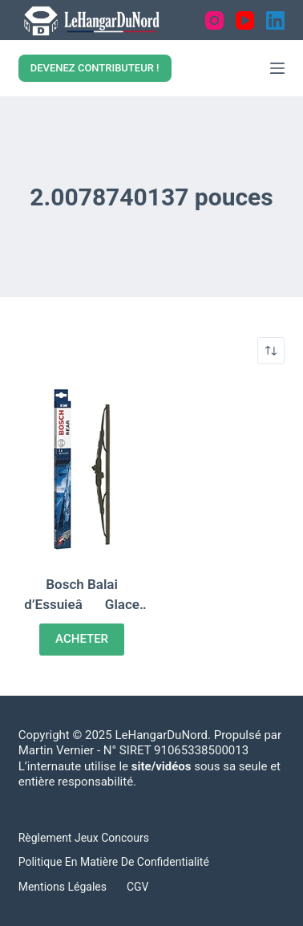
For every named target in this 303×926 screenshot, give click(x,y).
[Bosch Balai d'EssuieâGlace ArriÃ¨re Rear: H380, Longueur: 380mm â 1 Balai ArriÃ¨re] (82, 469)
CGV (138, 886)
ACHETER (81, 639)
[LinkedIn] (275, 20)
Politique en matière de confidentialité (113, 861)
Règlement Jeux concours (83, 837)
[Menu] (277, 68)
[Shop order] (271, 350)
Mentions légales (62, 886)
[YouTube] (245, 20)
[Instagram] (214, 20)
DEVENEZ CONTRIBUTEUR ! (95, 68)
